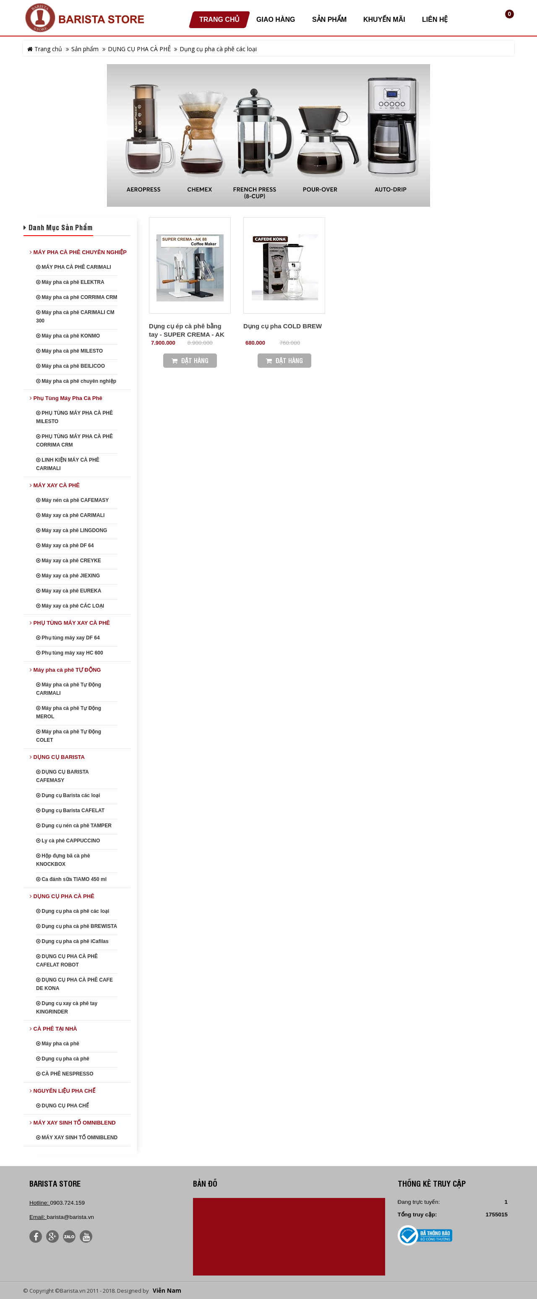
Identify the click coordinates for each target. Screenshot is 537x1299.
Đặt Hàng (190, 360)
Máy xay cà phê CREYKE (68, 561)
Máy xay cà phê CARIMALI (70, 515)
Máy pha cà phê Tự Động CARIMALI (68, 689)
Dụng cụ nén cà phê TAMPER (74, 826)
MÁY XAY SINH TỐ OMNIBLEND (73, 1123)
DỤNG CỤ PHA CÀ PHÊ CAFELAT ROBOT (67, 960)
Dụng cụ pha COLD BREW (282, 326)
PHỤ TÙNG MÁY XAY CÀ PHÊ (70, 623)
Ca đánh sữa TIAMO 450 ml (71, 879)
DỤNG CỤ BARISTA (57, 757)
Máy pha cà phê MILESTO (69, 351)
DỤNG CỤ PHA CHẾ (62, 1106)
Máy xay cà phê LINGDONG (71, 530)
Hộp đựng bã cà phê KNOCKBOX (63, 860)
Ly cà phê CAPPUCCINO (68, 841)
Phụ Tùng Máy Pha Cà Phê (66, 398)
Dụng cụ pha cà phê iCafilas (72, 941)
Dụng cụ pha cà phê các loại (218, 49)
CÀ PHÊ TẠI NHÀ (53, 1029)
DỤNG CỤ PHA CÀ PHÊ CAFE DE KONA (74, 984)
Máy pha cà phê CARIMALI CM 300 (75, 316)
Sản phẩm (85, 49)
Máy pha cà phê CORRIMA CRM (76, 297)
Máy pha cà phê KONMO (68, 336)
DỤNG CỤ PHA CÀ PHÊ (139, 49)
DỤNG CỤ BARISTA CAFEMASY (62, 776)
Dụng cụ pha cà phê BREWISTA (76, 926)
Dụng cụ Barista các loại (68, 795)
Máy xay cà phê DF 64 (65, 545)
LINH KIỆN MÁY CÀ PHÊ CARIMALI (67, 464)
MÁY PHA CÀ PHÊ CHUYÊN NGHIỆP (78, 252)
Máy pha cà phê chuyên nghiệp (76, 381)
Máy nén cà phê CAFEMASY (72, 500)
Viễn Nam (167, 1290)
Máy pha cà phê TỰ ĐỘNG (65, 670)
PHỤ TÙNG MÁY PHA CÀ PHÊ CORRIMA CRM (74, 441)
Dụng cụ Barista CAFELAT (70, 810)
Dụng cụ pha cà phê (62, 1059)
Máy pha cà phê (57, 1044)
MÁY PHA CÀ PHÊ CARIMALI (73, 267)
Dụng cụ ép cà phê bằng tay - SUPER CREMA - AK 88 (186, 334)
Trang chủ (44, 49)
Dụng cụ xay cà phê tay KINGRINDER (66, 1007)
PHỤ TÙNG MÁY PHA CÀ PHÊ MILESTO (74, 417)
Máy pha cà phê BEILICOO (70, 366)
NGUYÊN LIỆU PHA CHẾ (62, 1091)
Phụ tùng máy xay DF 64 (68, 638)
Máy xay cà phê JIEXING (68, 576)
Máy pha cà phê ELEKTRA (70, 282)
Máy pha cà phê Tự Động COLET (68, 736)
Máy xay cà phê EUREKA (68, 591)
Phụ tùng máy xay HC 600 (69, 653)
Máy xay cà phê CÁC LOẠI (70, 606)
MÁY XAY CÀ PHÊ (55, 485)
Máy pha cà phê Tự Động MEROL (68, 712)
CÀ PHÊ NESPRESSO (65, 1074)
